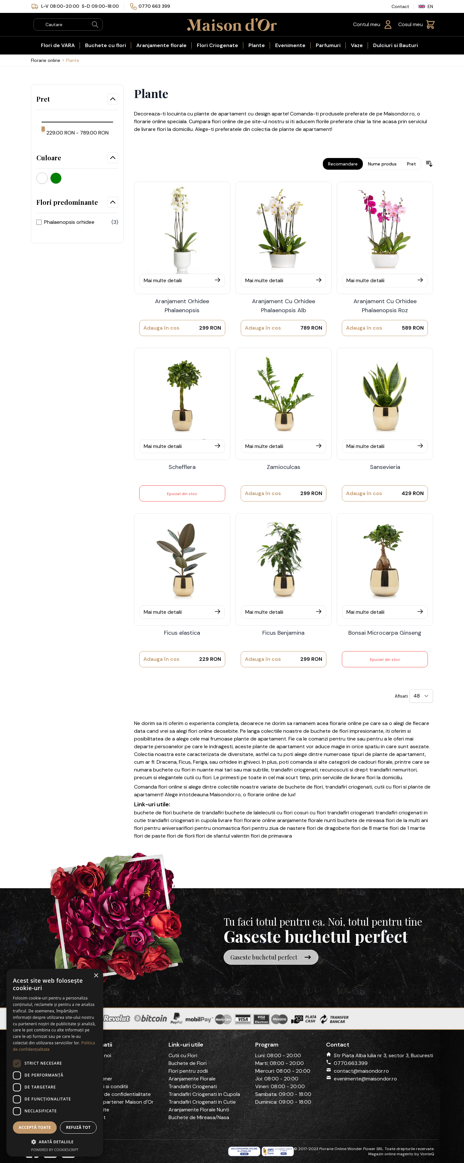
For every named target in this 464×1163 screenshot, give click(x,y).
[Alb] (43, 176)
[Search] (95, 24)
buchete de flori (329, 731)
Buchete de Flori (188, 1063)
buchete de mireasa (360, 820)
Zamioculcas (283, 467)
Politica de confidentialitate (118, 1094)
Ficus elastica (182, 633)
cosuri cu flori (310, 812)
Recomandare (343, 164)
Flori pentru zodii (188, 1071)
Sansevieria (385, 467)
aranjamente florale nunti (306, 820)
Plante (256, 45)
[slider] (43, 128)
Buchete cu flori (105, 45)
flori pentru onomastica (212, 828)
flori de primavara (271, 835)
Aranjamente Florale (192, 1078)
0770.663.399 (351, 1063)
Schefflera (182, 467)
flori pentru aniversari (159, 828)
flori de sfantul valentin (222, 835)
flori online (170, 786)
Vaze (357, 45)
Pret (411, 164)
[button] (55, 1142)
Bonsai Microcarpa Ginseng (384, 633)
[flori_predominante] (39, 222)
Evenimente (290, 45)
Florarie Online (332, 1148)
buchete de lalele (245, 812)
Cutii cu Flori (183, 1055)
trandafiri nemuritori (393, 769)
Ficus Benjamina (283, 633)
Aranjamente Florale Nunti (199, 1109)
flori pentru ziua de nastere (273, 828)
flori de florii (181, 835)
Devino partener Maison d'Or (120, 1101)
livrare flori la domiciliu (376, 777)
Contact (400, 6)
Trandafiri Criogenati (193, 1086)
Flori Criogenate (217, 45)
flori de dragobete (328, 828)
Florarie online (45, 60)
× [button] (95, 975)
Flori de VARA (58, 45)
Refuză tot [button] (78, 1127)
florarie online (346, 723)
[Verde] (57, 176)
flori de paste (150, 835)
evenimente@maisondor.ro (365, 1078)
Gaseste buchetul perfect (271, 957)
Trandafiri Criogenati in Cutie (202, 1101)
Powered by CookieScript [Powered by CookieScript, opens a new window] (55, 1149)
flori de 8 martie (369, 828)
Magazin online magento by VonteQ (401, 1154)
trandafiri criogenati (294, 769)
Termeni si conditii (107, 1086)
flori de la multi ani (407, 820)
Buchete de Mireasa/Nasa (199, 1117)
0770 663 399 (154, 6)
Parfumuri (328, 45)
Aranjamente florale (161, 45)
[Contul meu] (373, 24)
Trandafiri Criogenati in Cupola (204, 1094)
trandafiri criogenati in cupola (182, 820)
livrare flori (230, 820)
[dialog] (54, 1063)
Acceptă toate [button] (35, 1127)
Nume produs (382, 164)
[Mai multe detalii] (182, 280)
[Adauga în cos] (161, 328)
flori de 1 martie (407, 828)
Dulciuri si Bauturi (395, 45)
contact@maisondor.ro (361, 1071)
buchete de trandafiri (199, 812)
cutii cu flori (197, 777)
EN (426, 6)
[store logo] (232, 24)
